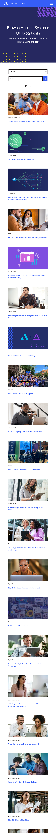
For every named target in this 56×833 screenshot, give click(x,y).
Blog (23, 4)
